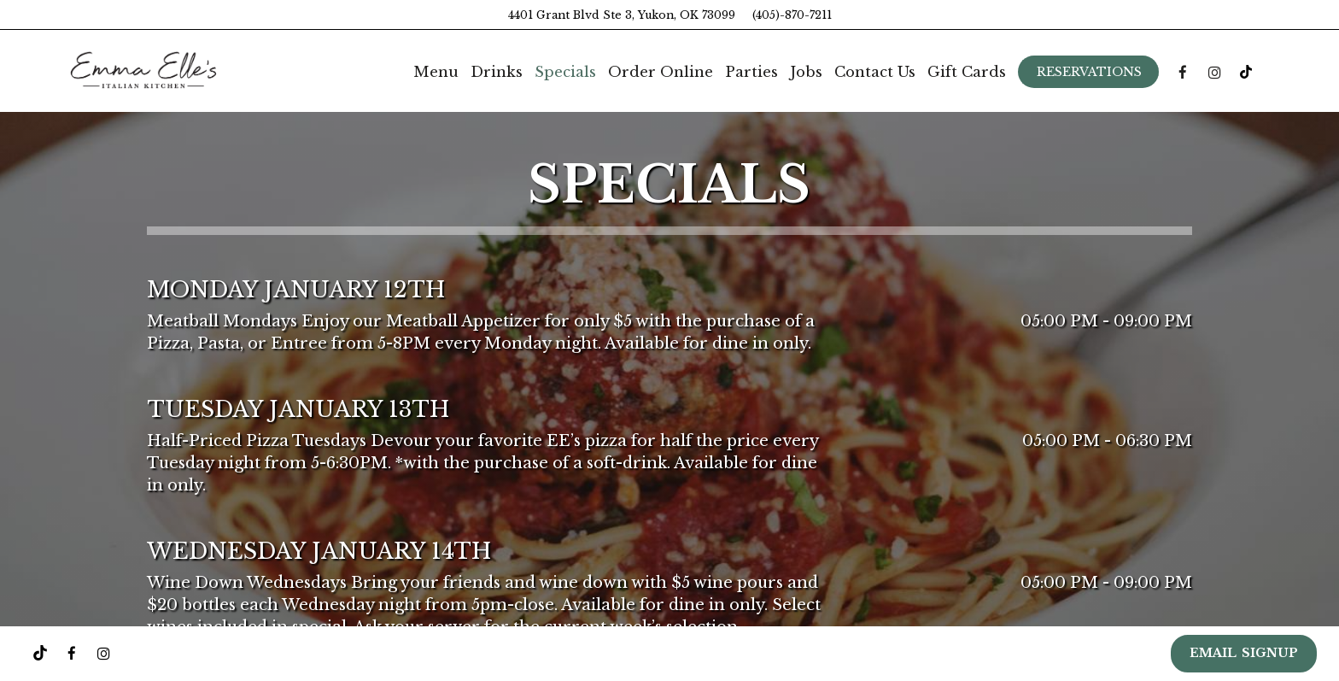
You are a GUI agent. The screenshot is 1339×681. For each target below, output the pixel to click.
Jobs (806, 72)
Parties (751, 72)
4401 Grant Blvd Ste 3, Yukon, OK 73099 (621, 15)
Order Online (660, 72)
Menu (436, 72)
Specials (565, 72)
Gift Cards (966, 72)
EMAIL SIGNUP (1244, 652)
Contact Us (874, 72)
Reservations (1089, 71)
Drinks (497, 72)
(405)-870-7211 (792, 15)
